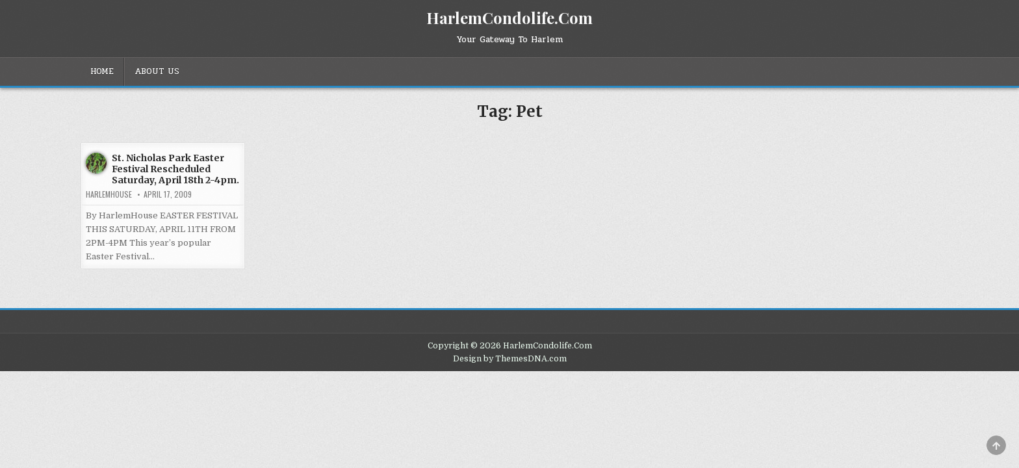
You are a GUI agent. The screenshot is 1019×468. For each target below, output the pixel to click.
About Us (157, 71)
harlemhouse (109, 194)
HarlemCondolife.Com (509, 17)
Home (102, 71)
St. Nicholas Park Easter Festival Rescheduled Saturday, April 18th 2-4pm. (175, 169)
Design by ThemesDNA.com (510, 358)
